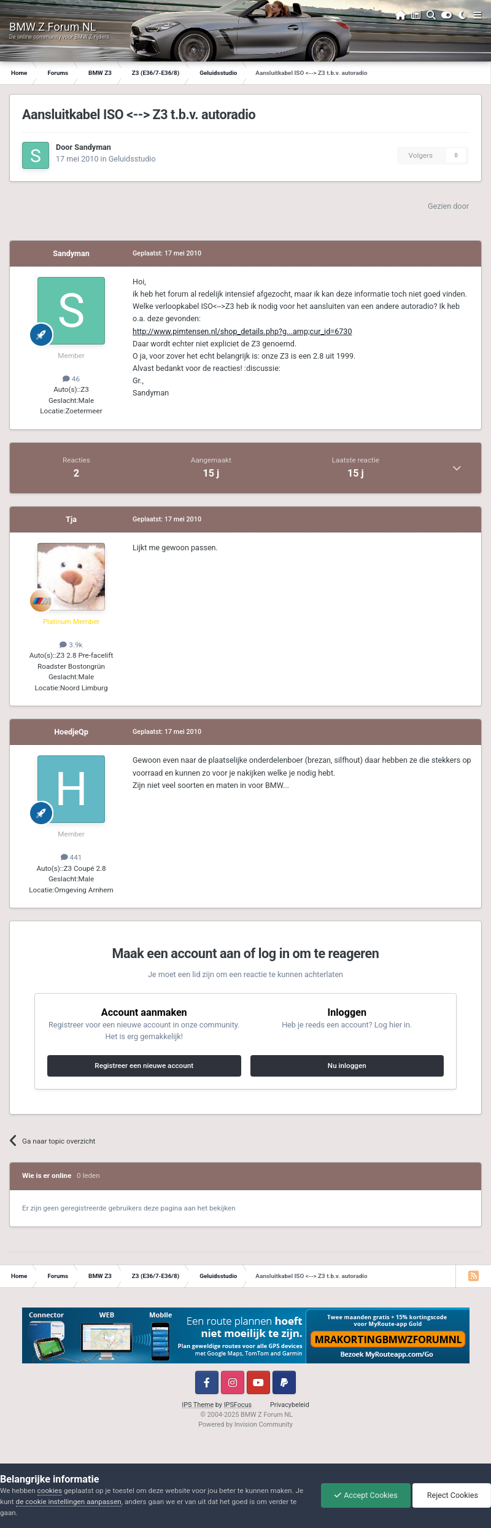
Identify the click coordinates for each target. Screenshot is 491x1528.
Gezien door (448, 206)
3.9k (71, 645)
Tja (71, 519)
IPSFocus (238, 1405)
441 (71, 857)
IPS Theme (198, 1405)
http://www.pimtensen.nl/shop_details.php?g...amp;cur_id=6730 (242, 331)
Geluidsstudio (132, 158)
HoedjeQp (71, 731)
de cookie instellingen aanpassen (69, 1501)
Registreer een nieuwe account (144, 1065)
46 (71, 379)
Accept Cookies (366, 1495)
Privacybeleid (289, 1405)
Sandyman (92, 147)
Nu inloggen (347, 1065)
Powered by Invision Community (245, 1425)
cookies (49, 1490)
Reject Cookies (451, 1495)
